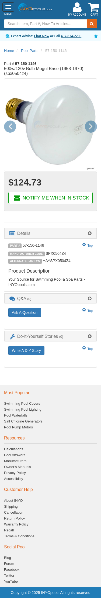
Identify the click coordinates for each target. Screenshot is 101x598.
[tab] (50, 233)
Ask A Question (24, 312)
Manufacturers (15, 461)
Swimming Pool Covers (22, 403)
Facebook (11, 570)
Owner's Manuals (17, 467)
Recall (9, 530)
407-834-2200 (71, 36)
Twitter (9, 575)
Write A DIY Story (26, 350)
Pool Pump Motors (18, 427)
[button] (12, 125)
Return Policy (14, 518)
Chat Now (41, 36)
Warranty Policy (16, 524)
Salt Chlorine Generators (23, 421)
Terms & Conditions (19, 536)
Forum (9, 564)
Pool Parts (30, 51)
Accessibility (13, 479)
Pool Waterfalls (15, 415)
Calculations (13, 449)
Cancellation (13, 512)
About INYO (13, 501)
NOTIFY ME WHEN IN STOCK (51, 198)
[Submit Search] (92, 23)
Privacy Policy (15, 473)
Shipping (11, 506)
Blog (7, 558)
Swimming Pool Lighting (22, 409)
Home (9, 51)
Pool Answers (14, 455)
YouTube (11, 581)
